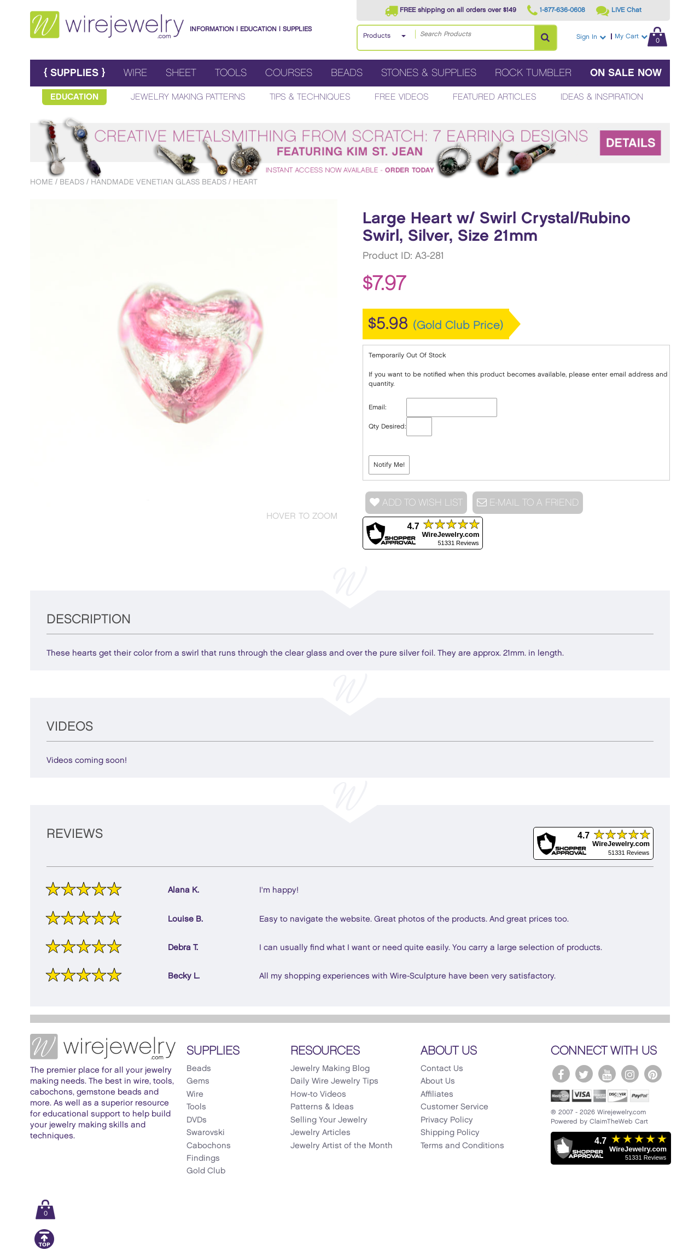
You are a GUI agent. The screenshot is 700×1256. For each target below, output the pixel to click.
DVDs (196, 1120)
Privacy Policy (447, 1120)
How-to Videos (318, 1094)
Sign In (591, 37)
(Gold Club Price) (458, 325)
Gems (197, 1081)
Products (376, 36)
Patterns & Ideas (322, 1107)
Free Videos (402, 97)
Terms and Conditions (462, 1146)
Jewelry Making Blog (330, 1069)
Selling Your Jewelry (329, 1120)
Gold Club (205, 1171)
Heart (245, 182)
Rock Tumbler (533, 73)
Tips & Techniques (310, 97)
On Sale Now (626, 73)
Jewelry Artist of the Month (341, 1146)
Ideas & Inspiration (602, 97)
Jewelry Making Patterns (188, 97)
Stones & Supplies (428, 73)
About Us (438, 1081)
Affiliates (437, 1094)
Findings (203, 1158)
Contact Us (442, 1069)
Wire (135, 73)
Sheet (181, 73)
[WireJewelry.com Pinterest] (653, 1074)
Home (41, 182)
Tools (231, 73)
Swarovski (205, 1133)
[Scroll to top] (44, 1247)
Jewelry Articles (320, 1133)
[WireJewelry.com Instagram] (630, 1074)
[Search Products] (545, 38)
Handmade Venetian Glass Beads (158, 182)
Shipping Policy (450, 1133)
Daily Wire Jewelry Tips (334, 1081)
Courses (288, 73)
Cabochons (208, 1146)
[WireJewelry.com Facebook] (561, 1074)
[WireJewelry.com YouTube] (607, 1074)
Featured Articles (494, 97)
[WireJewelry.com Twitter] (584, 1074)
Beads (347, 73)
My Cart (641, 36)
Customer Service (454, 1107)
